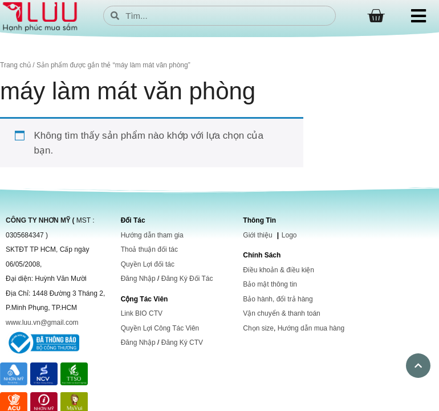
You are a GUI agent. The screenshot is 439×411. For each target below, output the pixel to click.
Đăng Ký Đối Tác (187, 279)
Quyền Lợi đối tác (147, 264)
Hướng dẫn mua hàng (311, 328)
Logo (289, 235)
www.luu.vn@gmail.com (42, 323)
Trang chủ (15, 65)
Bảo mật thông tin (270, 284)
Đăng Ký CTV (182, 342)
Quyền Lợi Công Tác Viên (160, 328)
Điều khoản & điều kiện (278, 270)
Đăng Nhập (138, 279)
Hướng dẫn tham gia (152, 235)
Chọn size (258, 328)
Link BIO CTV (141, 313)
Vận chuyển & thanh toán (281, 313)
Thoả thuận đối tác (149, 249)
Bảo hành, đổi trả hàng (277, 299)
